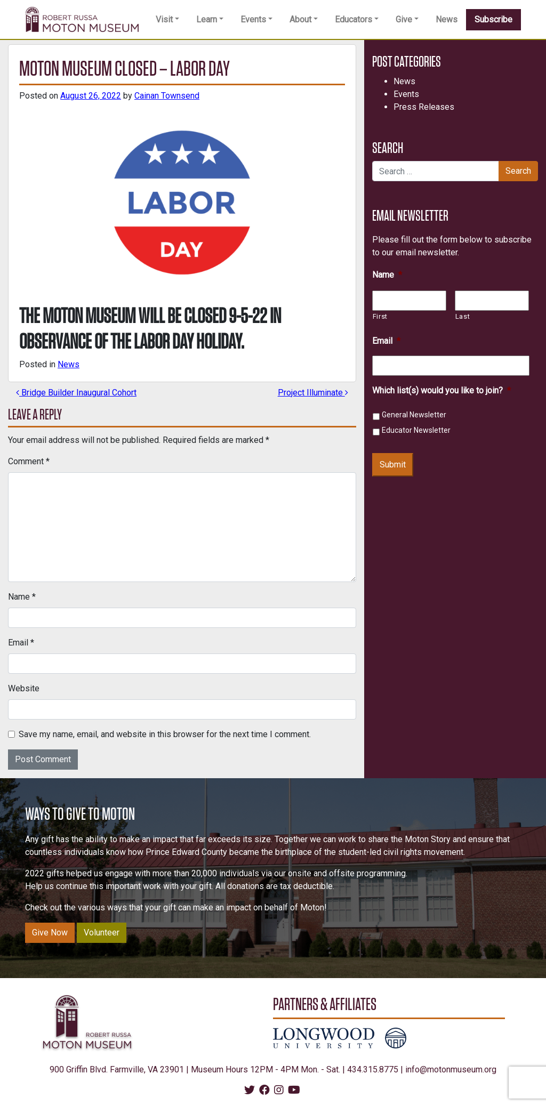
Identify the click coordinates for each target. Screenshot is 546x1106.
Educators (353, 19)
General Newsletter (414, 414)
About (300, 19)
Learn (206, 19)
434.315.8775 (372, 1069)
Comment (29, 461)
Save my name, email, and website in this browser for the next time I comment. (165, 734)
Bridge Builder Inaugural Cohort (76, 392)
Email (21, 642)
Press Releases (424, 107)
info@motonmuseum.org (450, 1069)
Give (404, 19)
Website (23, 688)
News (446, 19)
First (380, 316)
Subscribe (493, 19)
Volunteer (101, 932)
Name (22, 597)
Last (462, 316)
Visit (164, 19)
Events (253, 19)
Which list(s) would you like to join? (441, 390)
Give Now (50, 932)
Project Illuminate (313, 392)
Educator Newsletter (416, 430)
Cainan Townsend (166, 96)
